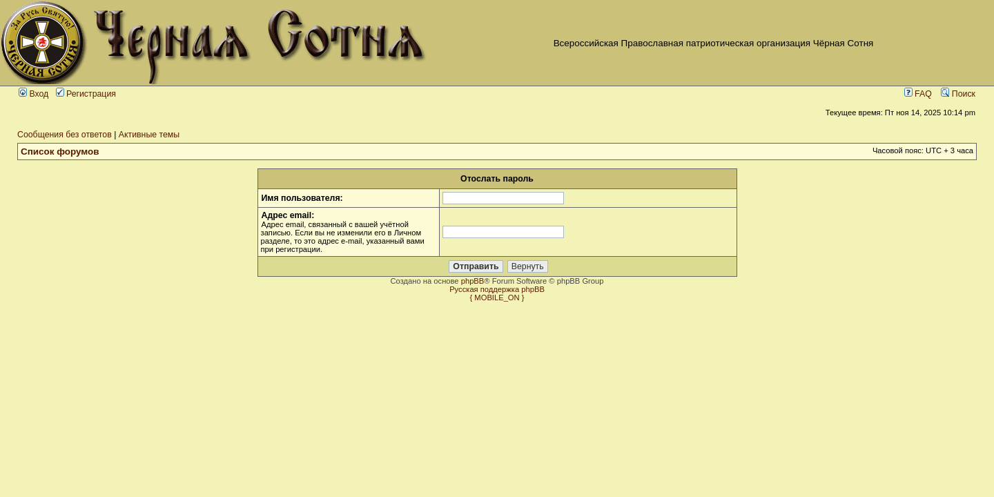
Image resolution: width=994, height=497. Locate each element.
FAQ (918, 94)
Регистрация (86, 94)
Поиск (958, 94)
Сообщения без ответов (64, 134)
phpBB (473, 281)
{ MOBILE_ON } (497, 297)
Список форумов (60, 151)
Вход (33, 94)
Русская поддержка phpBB (497, 289)
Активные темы (149, 134)
